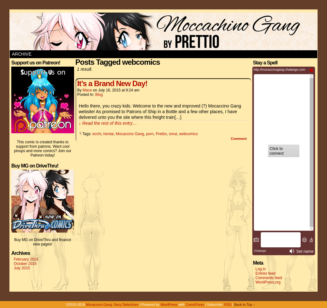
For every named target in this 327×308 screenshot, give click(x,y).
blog (99, 94)
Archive (21, 54)
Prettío (161, 134)
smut (173, 134)
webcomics (188, 134)
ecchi (97, 134)
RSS (228, 304)
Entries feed (265, 273)
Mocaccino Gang (130, 134)
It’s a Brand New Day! (112, 83)
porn (149, 134)
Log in (260, 269)
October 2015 (25, 263)
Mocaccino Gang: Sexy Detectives (112, 304)
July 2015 (22, 268)
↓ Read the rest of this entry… (108, 123)
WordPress (168, 304)
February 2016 (26, 259)
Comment (239, 138)
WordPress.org (268, 282)
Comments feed (268, 278)
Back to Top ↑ (244, 304)
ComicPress (194, 304)
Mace (87, 90)
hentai (108, 134)
